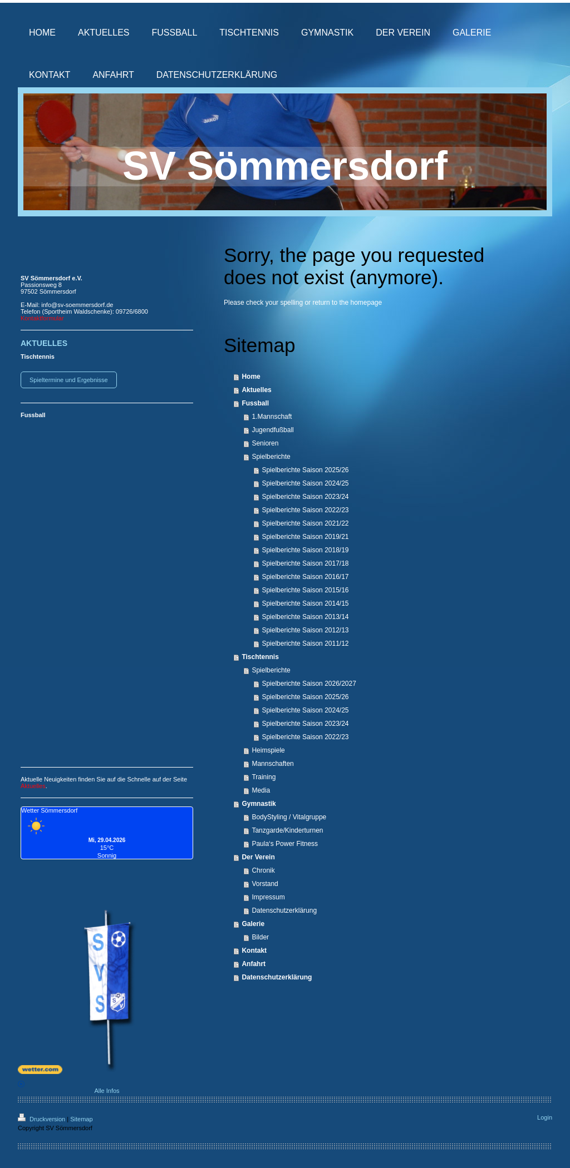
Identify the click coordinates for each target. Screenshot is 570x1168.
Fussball (255, 403)
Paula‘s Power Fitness (285, 844)
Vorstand (265, 884)
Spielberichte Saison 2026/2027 (309, 683)
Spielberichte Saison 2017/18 (305, 563)
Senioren (265, 443)
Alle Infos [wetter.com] (69, 1087)
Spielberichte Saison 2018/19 (305, 550)
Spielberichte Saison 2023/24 (305, 497)
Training (264, 777)
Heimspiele (268, 750)
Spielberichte (271, 457)
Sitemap (81, 1119)
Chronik (263, 870)
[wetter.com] (107, 1069)
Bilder (260, 937)
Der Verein (258, 857)
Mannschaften (272, 764)
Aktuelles (256, 390)
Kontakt (254, 950)
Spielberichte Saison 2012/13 (305, 630)
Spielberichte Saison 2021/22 (305, 523)
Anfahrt (254, 964)
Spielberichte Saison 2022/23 (305, 510)
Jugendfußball (272, 430)
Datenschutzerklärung (284, 910)
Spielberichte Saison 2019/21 (305, 537)
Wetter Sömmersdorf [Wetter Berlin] (49, 810)
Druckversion (42, 1119)
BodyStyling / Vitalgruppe (289, 817)
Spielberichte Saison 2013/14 (305, 617)
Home (251, 376)
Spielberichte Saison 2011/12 (305, 643)
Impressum (268, 897)
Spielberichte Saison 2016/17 (305, 577)
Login (544, 1117)
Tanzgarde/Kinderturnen (287, 830)
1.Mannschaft (272, 416)
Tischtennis (260, 657)
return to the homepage (347, 302)
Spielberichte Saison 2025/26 (305, 470)
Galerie (253, 924)
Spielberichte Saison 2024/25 (305, 483)
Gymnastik (259, 804)
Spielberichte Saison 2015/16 (305, 590)
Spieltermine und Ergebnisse (69, 380)
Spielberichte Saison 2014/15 (305, 603)
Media (261, 790)
